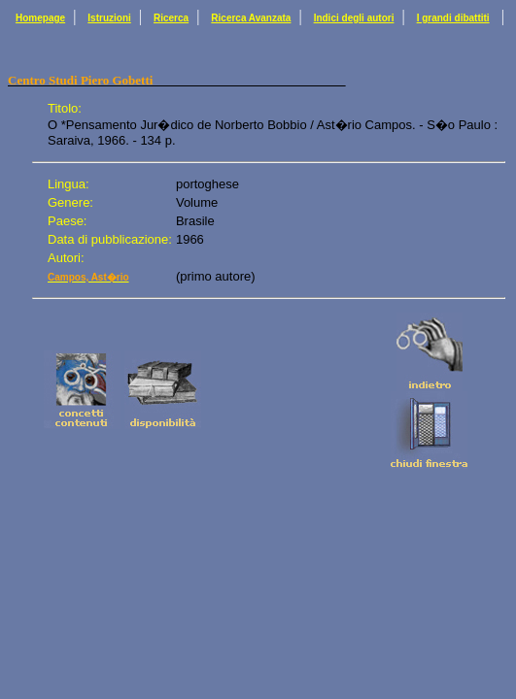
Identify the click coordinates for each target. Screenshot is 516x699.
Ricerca (171, 18)
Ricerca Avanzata (251, 18)
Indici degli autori (354, 18)
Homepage (40, 18)
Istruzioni (108, 18)
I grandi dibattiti (453, 18)
